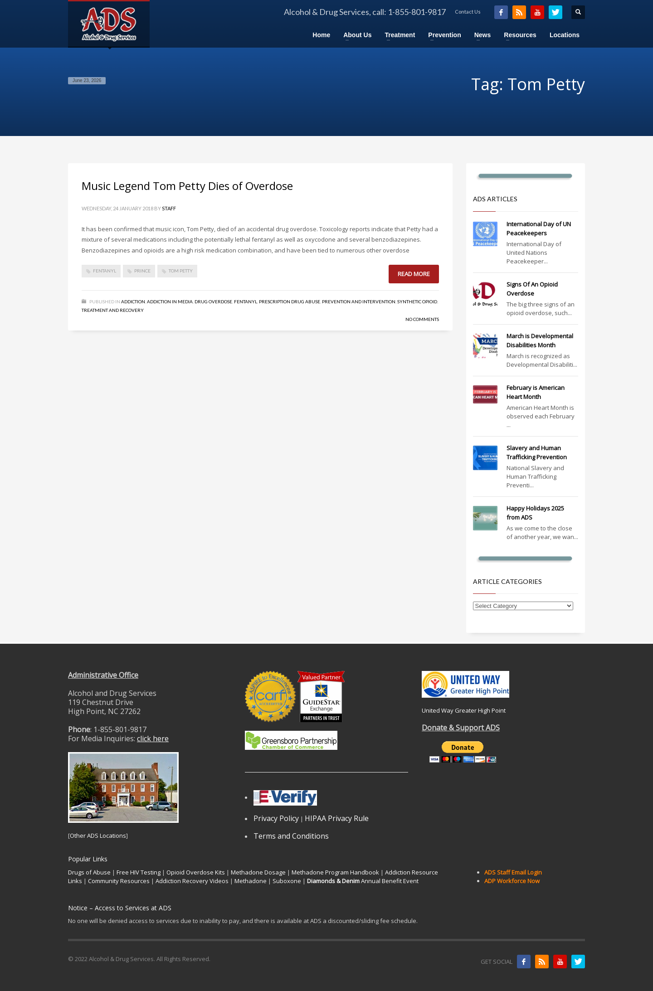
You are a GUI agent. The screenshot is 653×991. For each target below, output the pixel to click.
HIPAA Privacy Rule (337, 818)
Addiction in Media (170, 301)
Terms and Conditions (291, 836)
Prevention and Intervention (358, 301)
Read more (414, 274)
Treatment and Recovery (113, 310)
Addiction (133, 301)
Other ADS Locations (98, 835)
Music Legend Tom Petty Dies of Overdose (187, 185)
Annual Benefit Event (363, 881)
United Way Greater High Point (464, 710)
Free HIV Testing (139, 872)
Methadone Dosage (258, 872)
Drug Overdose (213, 301)
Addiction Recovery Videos (192, 881)
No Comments (422, 319)
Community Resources (119, 881)
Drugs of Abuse (89, 872)
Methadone (250, 881)
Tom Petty (181, 270)
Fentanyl (245, 301)
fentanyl (104, 270)
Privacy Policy (276, 818)
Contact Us (468, 12)
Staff (169, 208)
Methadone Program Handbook (335, 872)
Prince (142, 270)
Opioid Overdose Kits (195, 872)
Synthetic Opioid (417, 301)
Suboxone (287, 881)
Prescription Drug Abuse (289, 301)
